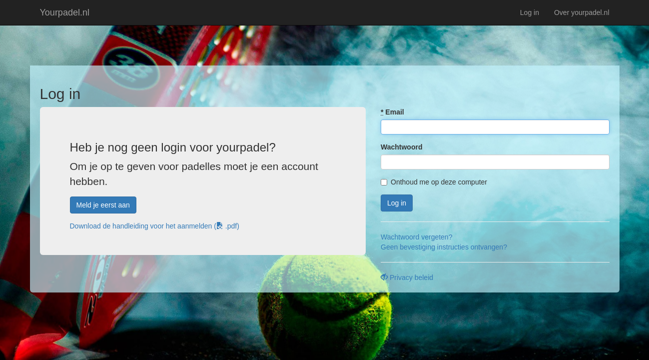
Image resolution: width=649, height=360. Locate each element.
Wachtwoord (401, 147)
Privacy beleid (407, 278)
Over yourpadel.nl (582, 12)
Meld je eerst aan (103, 205)
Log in (529, 12)
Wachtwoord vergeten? (416, 237)
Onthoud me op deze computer (434, 182)
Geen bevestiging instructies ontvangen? (444, 247)
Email (392, 112)
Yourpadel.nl (64, 13)
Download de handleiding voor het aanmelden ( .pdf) (154, 226)
